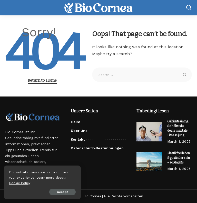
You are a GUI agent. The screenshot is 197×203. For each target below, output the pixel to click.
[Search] (189, 7)
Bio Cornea (92, 196)
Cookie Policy (19, 183)
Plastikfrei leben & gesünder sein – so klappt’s (178, 157)
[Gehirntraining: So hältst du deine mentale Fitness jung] (149, 131)
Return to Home (42, 80)
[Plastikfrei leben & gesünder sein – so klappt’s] (149, 161)
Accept (62, 192)
